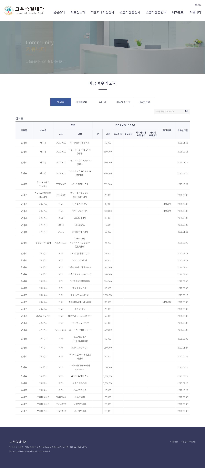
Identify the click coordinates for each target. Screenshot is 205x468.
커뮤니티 (195, 12)
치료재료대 (81, 102)
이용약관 (174, 441)
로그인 (198, 5)
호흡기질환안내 (156, 12)
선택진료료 (144, 102)
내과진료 (178, 12)
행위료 (60, 102)
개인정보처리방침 (188, 441)
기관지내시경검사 (102, 12)
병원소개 (59, 12)
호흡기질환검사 (130, 12)
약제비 (102, 102)
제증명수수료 (123, 102)
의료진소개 (78, 12)
